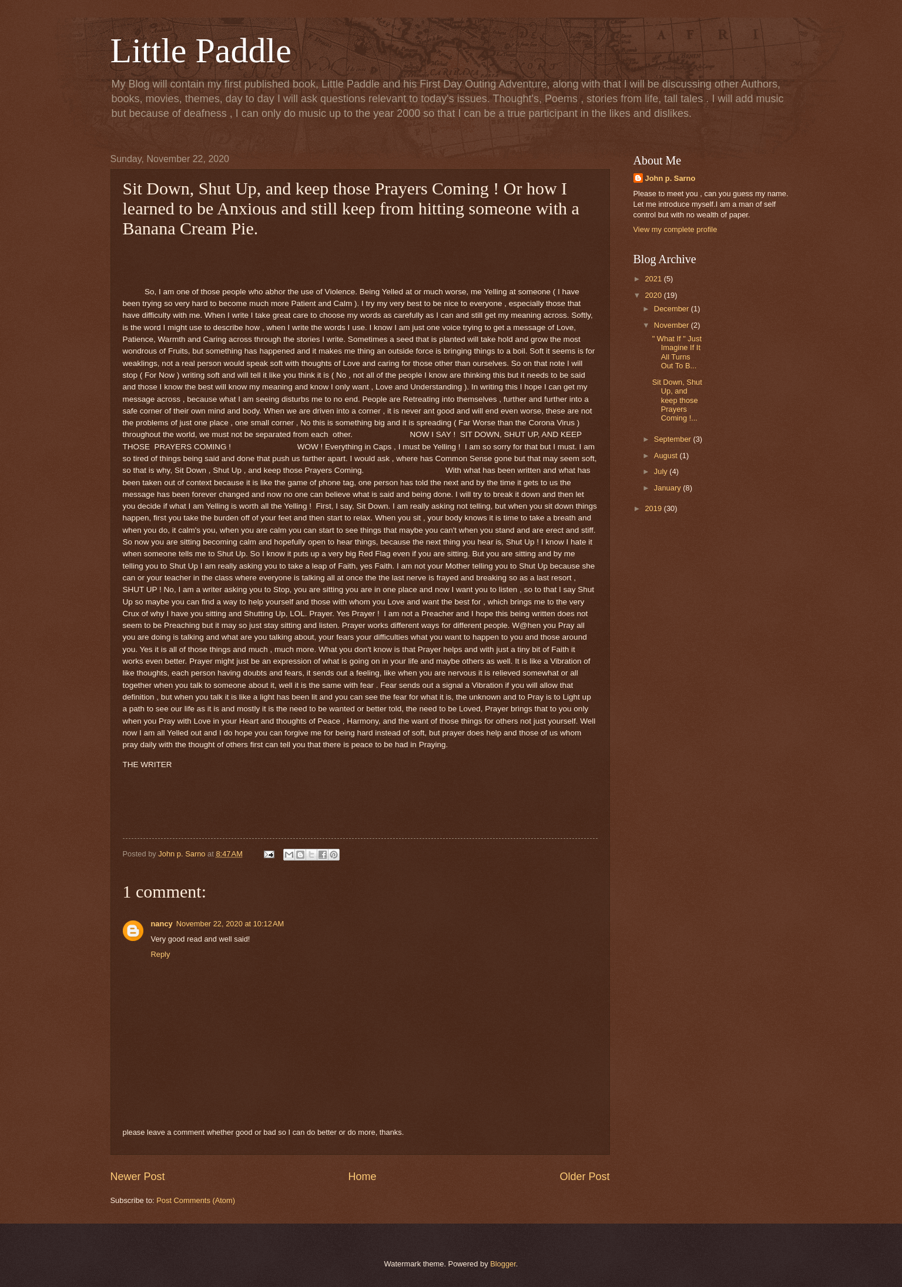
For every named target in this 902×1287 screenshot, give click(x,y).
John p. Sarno (670, 178)
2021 (654, 278)
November (672, 325)
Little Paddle (200, 50)
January (668, 487)
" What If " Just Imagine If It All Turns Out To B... (677, 352)
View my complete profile (675, 229)
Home (362, 1176)
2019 (654, 508)
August (667, 455)
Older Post (584, 1176)
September (673, 439)
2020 (654, 295)
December (672, 308)
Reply (160, 954)
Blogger (503, 1263)
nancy (162, 923)
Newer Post (137, 1176)
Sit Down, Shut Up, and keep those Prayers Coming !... (677, 400)
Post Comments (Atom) (195, 1200)
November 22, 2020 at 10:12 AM (230, 923)
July (661, 471)
